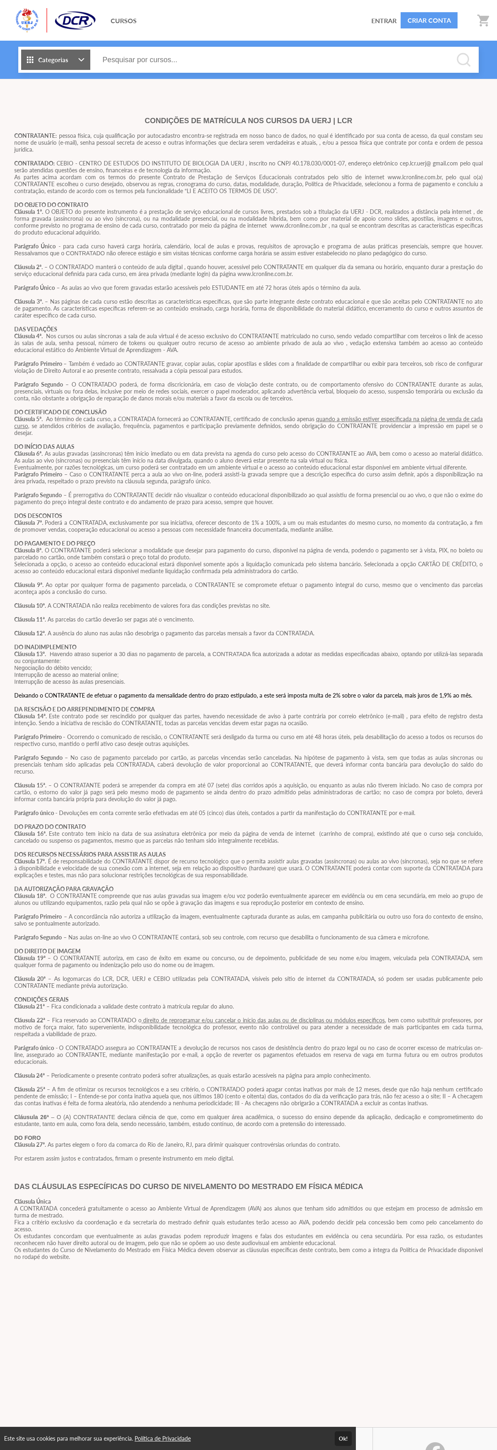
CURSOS (124, 20)
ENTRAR (384, 20)
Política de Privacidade (163, 1438)
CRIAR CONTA (429, 20)
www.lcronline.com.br (265, 273)
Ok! (343, 1438)
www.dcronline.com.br (298, 225)
